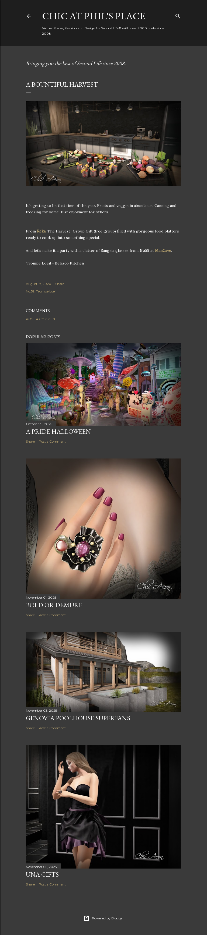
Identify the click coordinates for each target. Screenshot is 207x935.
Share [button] (59, 284)
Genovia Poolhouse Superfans (78, 718)
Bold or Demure (54, 605)
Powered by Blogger (103, 918)
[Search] (178, 15)
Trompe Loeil (46, 291)
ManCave (163, 250)
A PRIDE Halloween (58, 431)
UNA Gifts (42, 874)
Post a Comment (41, 319)
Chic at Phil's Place (93, 16)
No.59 (30, 291)
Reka (41, 231)
